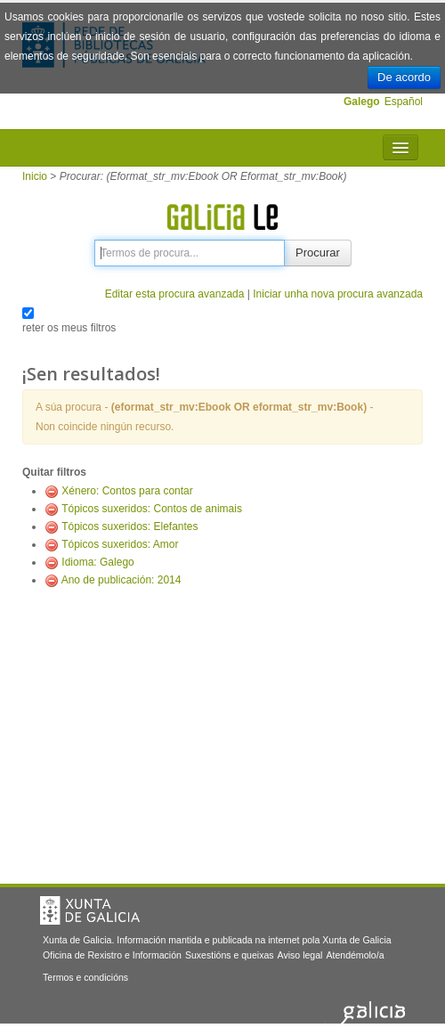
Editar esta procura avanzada (175, 294)
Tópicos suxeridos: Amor (119, 544)
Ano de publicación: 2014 (121, 580)
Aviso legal (300, 955)
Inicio (34, 176)
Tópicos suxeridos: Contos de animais (151, 508)
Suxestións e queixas (229, 955)
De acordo (404, 77)
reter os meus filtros (69, 328)
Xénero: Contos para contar (126, 491)
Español (403, 101)
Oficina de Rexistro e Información (112, 955)
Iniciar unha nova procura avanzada (338, 294)
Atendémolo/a (355, 955)
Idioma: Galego (97, 562)
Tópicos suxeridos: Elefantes (129, 526)
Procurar (317, 252)
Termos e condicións (85, 977)
